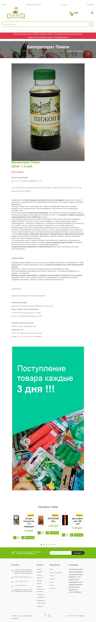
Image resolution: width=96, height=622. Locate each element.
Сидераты (40, 606)
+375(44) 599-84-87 (21, 585)
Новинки (52, 579)
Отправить (78, 553)
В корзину (30, 537)
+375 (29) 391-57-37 (21, 581)
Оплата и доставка (33, 5)
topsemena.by (20, 616)
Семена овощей (39, 571)
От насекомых (58, 51)
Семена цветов (39, 582)
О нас (4, 5)
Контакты (90, 5)
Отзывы (64, 5)
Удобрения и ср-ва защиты (40, 51)
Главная (17, 51)
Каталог (25, 51)
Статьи (52, 585)
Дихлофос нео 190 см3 (77, 521)
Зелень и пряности (40, 576)
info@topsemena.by (25, 577)
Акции (51, 582)
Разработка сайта (71, 615)
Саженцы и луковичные (41, 596)
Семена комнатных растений (40, 589)
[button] (41, 544)
